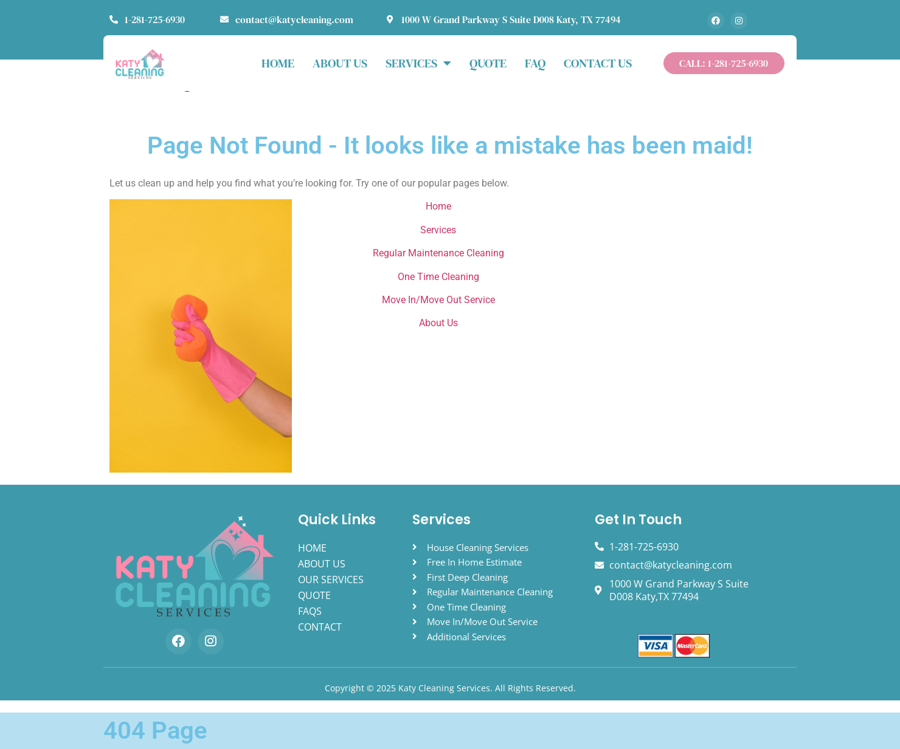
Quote (488, 63)
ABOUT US (340, 63)
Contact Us (598, 63)
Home (438, 206)
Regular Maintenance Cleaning (438, 253)
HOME (277, 63)
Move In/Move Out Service (438, 300)
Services (418, 63)
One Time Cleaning (438, 276)
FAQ (535, 63)
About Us (438, 323)
